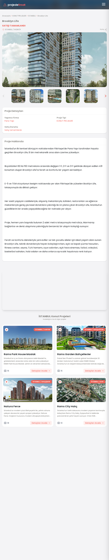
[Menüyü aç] (104, 4)
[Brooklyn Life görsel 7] (91, 96)
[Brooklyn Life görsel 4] (36, 96)
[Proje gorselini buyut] (54, 59)
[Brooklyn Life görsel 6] (73, 96)
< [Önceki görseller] (3, 96)
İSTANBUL (32, 16)
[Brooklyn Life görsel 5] (55, 96)
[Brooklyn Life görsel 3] (18, 96)
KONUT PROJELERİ (19, 16)
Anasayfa (6, 16)
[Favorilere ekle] (6, 329)
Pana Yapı (9, 121)
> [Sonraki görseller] (105, 96)
